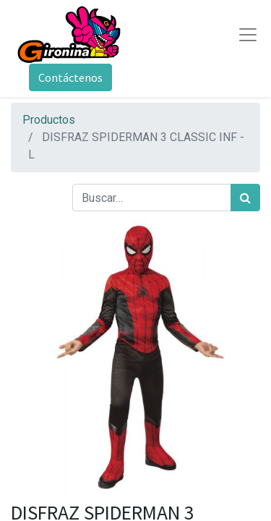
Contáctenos (70, 77)
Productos (48, 120)
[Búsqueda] (245, 197)
